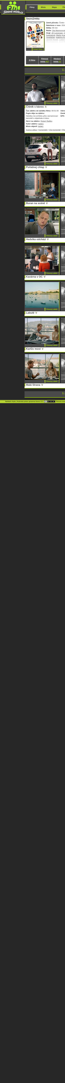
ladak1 (41, 124)
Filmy (32, 7)
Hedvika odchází (36, 239)
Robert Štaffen (46, 121)
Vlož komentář (55, 130)
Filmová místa (44, 60)
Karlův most (33, 348)
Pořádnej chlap (35, 167)
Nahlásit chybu (10, 401)
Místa (43, 7)
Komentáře (42, 130)
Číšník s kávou (35, 106)
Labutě (30, 312)
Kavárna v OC (34, 276)
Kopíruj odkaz (31, 130)
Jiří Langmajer (57, 33)
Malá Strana (33, 384)
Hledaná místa (57, 60)
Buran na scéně (35, 203)
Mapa (54, 7)
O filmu (32, 60)
